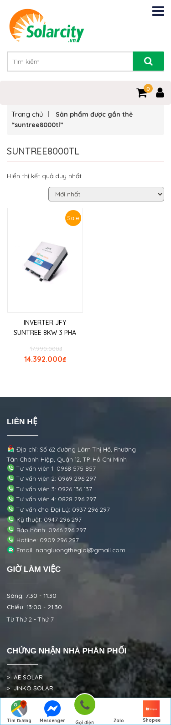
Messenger (52, 712)
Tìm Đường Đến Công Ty (19, 712)
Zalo (118, 712)
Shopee (152, 711)
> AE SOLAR (25, 677)
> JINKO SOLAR (30, 688)
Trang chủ (27, 114)
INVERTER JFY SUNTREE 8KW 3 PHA (45, 328)
